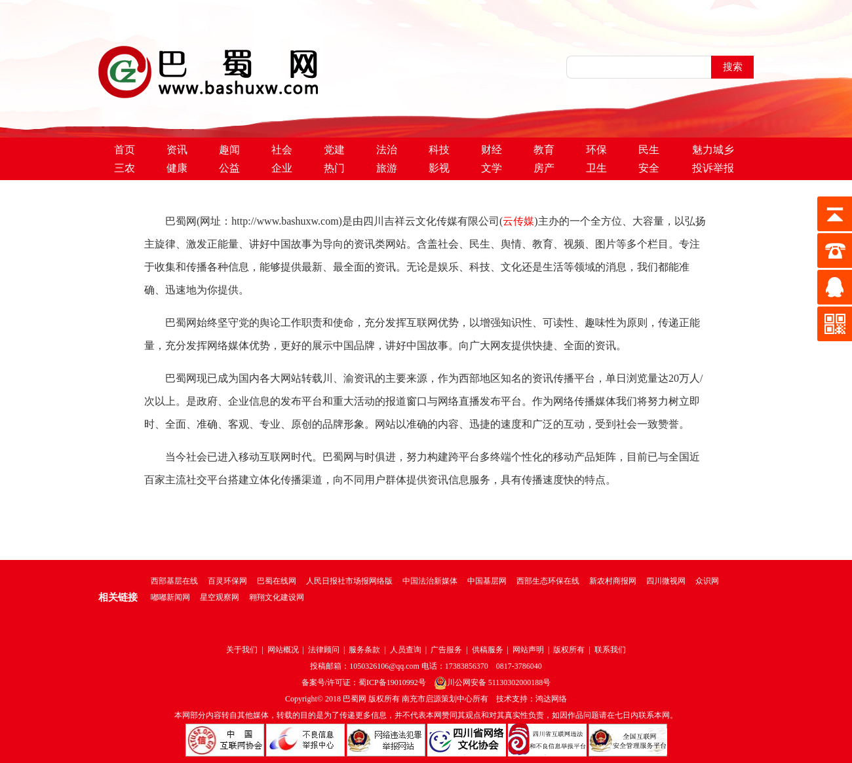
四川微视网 (666, 581)
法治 (386, 149)
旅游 (386, 168)
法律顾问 (323, 649)
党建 (334, 149)
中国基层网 (487, 581)
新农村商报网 (612, 581)
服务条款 (364, 649)
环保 (596, 149)
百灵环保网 (227, 581)
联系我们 (610, 649)
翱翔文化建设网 (276, 597)
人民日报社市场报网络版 (349, 581)
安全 (648, 168)
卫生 (596, 168)
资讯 (176, 149)
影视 (439, 168)
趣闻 (229, 149)
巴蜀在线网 (276, 581)
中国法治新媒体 (429, 581)
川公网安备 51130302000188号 (492, 682)
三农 (124, 168)
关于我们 (242, 649)
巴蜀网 (354, 698)
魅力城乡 (713, 149)
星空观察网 (219, 597)
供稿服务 (487, 649)
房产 (543, 168)
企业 (281, 168)
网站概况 (283, 649)
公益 (229, 168)
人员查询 (405, 649)
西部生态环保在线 (547, 581)
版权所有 (569, 649)
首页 (124, 149)
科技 (439, 149)
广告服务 (446, 649)
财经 (491, 149)
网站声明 (528, 649)
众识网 (707, 581)
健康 (176, 168)
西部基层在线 (174, 581)
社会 (281, 149)
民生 (648, 149)
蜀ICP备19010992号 (392, 682)
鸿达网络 (551, 698)
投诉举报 (713, 168)
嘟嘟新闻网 (170, 597)
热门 (334, 168)
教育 (543, 149)
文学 (491, 168)
